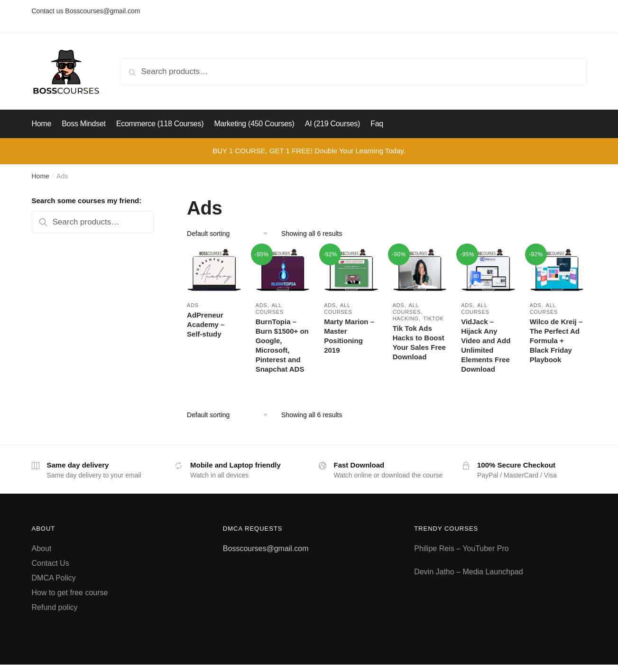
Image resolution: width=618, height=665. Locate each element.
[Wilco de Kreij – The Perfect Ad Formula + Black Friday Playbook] (557, 270)
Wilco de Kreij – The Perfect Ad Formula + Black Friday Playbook (556, 341)
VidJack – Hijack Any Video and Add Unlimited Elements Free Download (485, 345)
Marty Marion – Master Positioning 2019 (349, 336)
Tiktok (433, 318)
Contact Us (50, 563)
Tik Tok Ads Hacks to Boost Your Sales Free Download (419, 342)
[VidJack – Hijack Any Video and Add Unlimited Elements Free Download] (488, 270)
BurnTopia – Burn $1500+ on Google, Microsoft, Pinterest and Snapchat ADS (282, 345)
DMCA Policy (54, 578)
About (42, 548)
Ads (193, 305)
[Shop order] (231, 233)
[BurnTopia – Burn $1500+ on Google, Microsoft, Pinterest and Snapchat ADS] (283, 270)
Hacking (406, 318)
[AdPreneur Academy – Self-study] (214, 270)
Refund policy (55, 607)
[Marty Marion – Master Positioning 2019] (351, 270)
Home (40, 176)
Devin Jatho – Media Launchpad (468, 572)
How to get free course (70, 593)
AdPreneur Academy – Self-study (205, 324)
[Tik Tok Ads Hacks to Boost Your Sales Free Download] (420, 270)
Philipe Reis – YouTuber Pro (461, 548)
